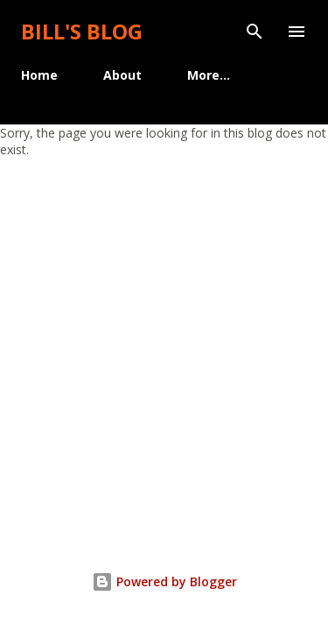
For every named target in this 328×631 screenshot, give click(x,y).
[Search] (254, 31)
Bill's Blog (82, 31)
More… (208, 75)
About (122, 75)
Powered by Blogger (164, 581)
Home (39, 75)
